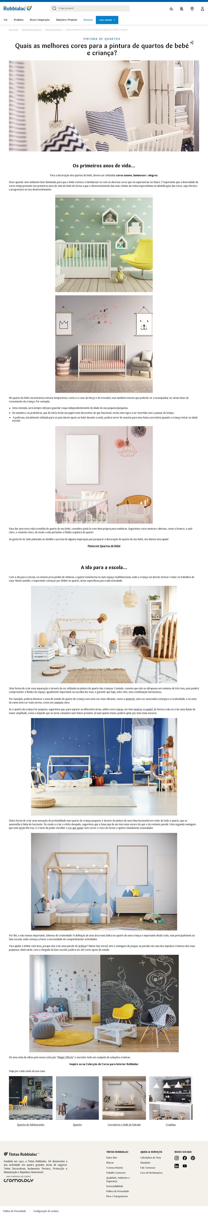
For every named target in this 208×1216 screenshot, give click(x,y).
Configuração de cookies (46, 1211)
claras (119, 709)
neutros (138, 709)
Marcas (110, 1162)
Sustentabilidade (114, 1186)
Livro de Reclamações (151, 1172)
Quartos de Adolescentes (30, 1124)
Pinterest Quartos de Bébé (104, 546)
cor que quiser (76, 828)
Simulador (145, 1162)
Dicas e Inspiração (40, 19)
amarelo (130, 699)
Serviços (88, 19)
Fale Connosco (147, 1167)
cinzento (58, 702)
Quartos (77, 1124)
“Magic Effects (65, 1057)
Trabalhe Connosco (116, 1172)
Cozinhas (171, 1124)
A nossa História (114, 1167)
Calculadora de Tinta (150, 1157)
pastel (149, 709)
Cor (5, 19)
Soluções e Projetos (66, 19)
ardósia (82, 946)
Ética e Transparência (117, 1196)
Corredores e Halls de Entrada (124, 1124)
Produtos (18, 19)
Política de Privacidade (117, 1191)
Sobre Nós (111, 1157)
